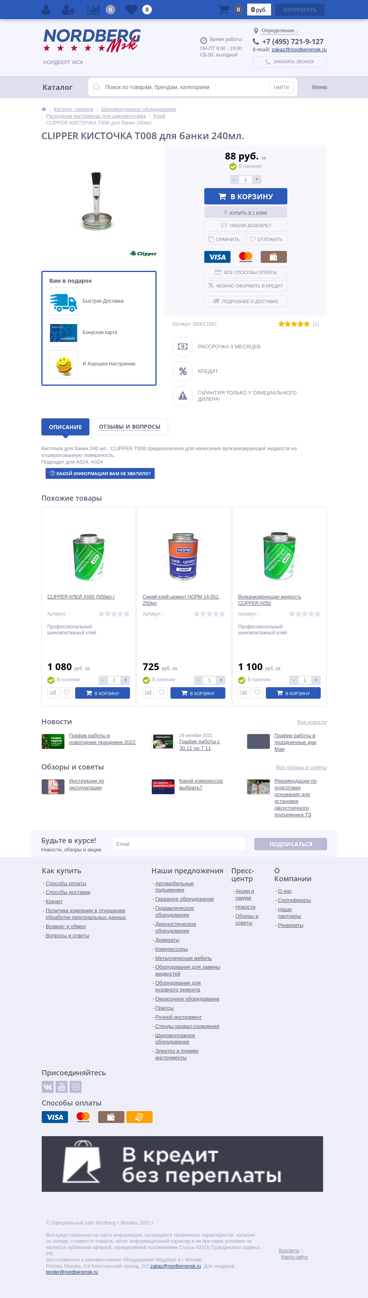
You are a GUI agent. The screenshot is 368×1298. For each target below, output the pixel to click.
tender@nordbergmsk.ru (72, 1272)
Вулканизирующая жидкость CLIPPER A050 (272, 600)
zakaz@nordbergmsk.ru (299, 49)
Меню (319, 87)
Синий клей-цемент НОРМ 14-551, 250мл (179, 600)
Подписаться (290, 844)
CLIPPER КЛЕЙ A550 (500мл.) (83, 597)
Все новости (312, 722)
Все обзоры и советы (301, 767)
